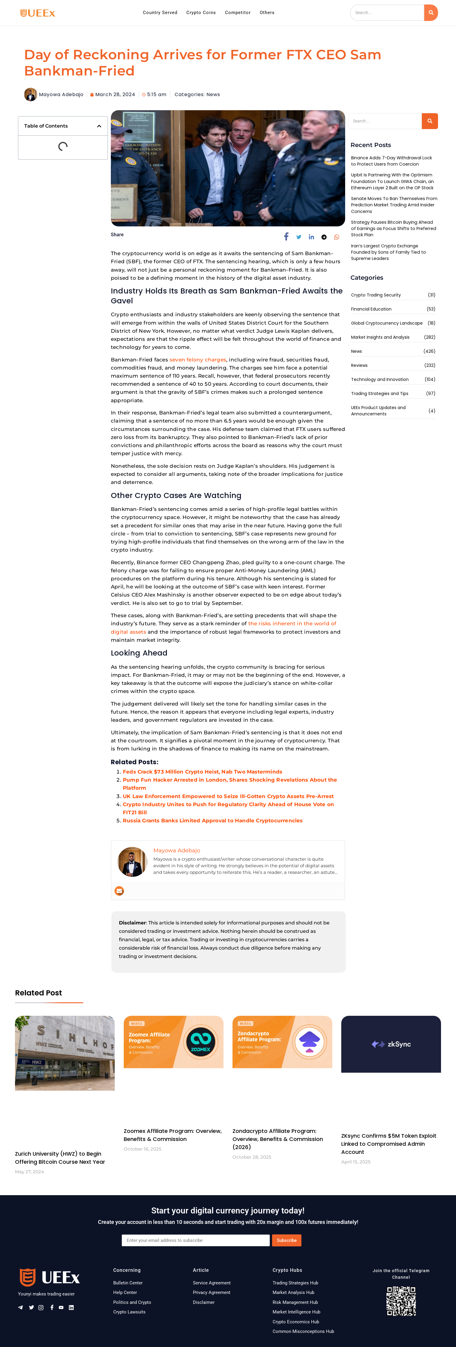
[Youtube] (63, 1309)
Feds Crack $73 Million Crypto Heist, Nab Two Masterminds (202, 772)
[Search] (387, 12)
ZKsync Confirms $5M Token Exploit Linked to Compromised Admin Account (389, 1144)
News (213, 94)
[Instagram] (42, 1309)
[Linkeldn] (73, 1309)
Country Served (160, 12)
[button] (99, 126)
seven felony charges (198, 360)
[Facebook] (53, 1309)
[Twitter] (32, 1309)
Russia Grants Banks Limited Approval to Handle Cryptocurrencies (213, 821)
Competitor (238, 12)
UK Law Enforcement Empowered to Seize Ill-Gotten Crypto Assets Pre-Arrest (228, 796)
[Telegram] (22, 1309)
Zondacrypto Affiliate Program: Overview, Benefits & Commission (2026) (277, 1139)
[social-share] (288, 236)
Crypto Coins (201, 12)
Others (267, 12)
